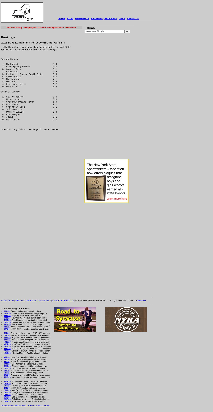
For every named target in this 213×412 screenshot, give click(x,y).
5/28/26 (7, 313)
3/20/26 (7, 366)
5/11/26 (7, 324)
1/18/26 (7, 397)
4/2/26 (6, 359)
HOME (61, 18)
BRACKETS (110, 18)
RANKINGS (97, 18)
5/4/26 (6, 333)
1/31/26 (7, 390)
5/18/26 (7, 322)
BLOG (70, 18)
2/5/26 (6, 386)
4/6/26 (6, 357)
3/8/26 (6, 370)
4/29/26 (7, 337)
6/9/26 (6, 311)
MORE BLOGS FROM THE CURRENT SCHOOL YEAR (25, 405)
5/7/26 (6, 329)
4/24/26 (7, 344)
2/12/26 (7, 383)
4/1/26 (6, 362)
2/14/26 (7, 381)
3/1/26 (6, 375)
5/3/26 (6, 335)
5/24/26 (7, 318)
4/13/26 (7, 353)
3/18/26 (7, 368)
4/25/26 (7, 342)
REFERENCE (82, 18)
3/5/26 (6, 373)
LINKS (122, 18)
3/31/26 (7, 364)
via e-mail (141, 300)
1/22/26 (7, 395)
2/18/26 (7, 377)
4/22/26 (7, 346)
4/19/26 (7, 351)
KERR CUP (57, 300)
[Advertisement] (99, 9)
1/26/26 (7, 392)
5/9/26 (6, 327)
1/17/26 (7, 399)
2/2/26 (6, 388)
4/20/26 (7, 349)
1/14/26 (7, 401)
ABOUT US (133, 18)
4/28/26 (7, 340)
